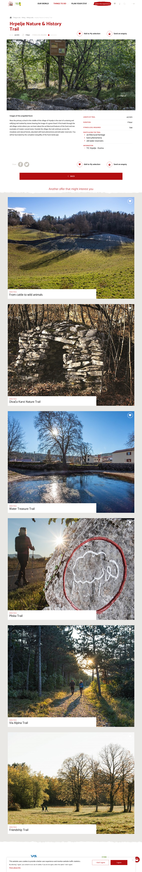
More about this (15, 867)
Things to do (16, 17)
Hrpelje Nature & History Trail (43, 17)
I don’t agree (100, 862)
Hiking (23, 17)
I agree (118, 862)
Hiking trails (30, 17)
